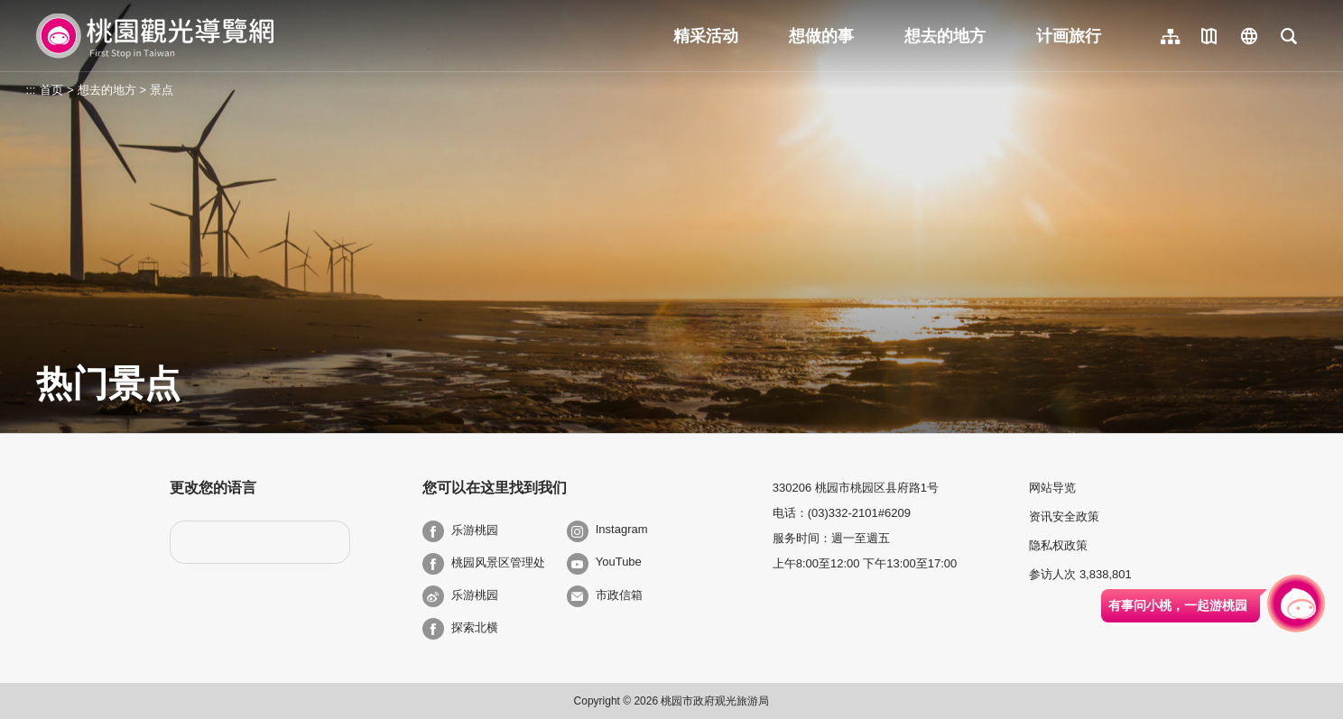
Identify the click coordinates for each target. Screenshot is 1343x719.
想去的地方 (945, 36)
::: (31, 90)
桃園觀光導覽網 (154, 36)
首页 (51, 90)
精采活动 (705, 36)
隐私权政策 (1058, 545)
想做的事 (821, 36)
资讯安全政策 (1064, 516)
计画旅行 (1068, 36)
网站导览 (1052, 487)
